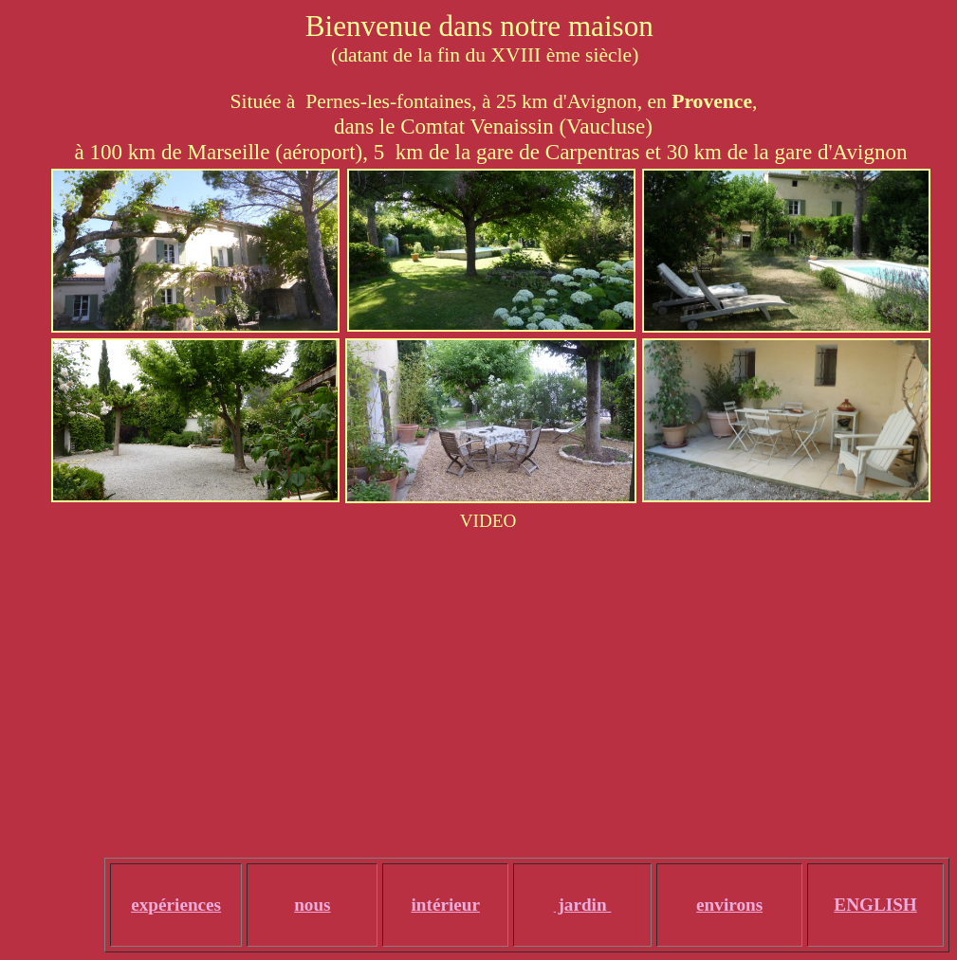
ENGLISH (875, 905)
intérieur (446, 905)
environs (729, 905)
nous (312, 905)
